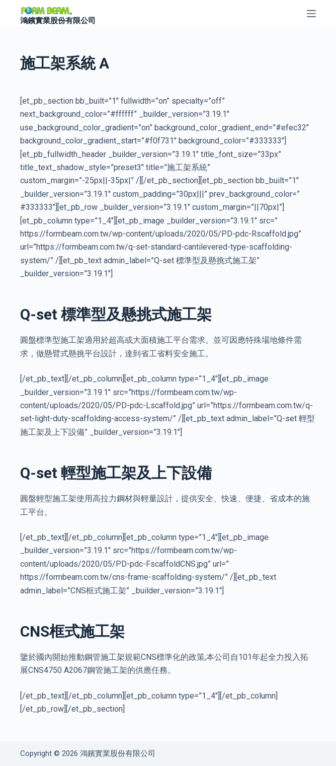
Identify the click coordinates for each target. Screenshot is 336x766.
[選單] (311, 13)
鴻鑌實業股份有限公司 (58, 20)
